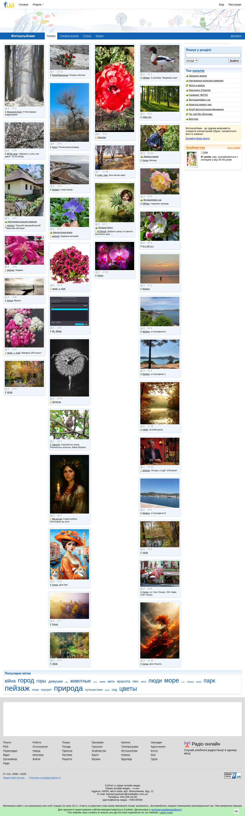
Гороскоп (97, 746)
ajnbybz (9, 225)
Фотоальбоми (129, 750)
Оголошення (40, 746)
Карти (95, 754)
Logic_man (101, 175)
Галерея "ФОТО (197, 94)
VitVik (8, 392)
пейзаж (17, 688)
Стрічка (87, 36)
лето (143, 681)
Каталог (126, 742)
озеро (198, 682)
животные (80, 680)
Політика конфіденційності (45, 777)
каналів (198, 71)
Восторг (192, 118)
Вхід (221, 4)
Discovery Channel (198, 90)
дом (66, 682)
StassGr (55, 444)
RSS (5, 746)
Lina (204, 152)
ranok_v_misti (12, 353)
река (107, 690)
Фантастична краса (61, 232)
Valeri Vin (145, 117)
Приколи (67, 750)
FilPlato (145, 78)
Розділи (37, 4)
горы (41, 680)
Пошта (7, 742)
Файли (36, 759)
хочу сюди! (233, 147)
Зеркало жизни (196, 75)
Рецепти (67, 759)
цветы (128, 688)
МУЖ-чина (11, 154)
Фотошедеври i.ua (198, 99)
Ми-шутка (56, 519)
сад (114, 689)
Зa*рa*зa (55, 402)
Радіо (6, 763)
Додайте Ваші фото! (198, 138)
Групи (154, 759)
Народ (36, 750)
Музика (96, 759)
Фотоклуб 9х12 (13, 112)
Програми (97, 742)
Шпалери (38, 754)
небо (183, 682)
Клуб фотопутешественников (205, 109)
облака (190, 682)
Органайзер (10, 759)
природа (68, 688)
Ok (236, 811)
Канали (100, 36)
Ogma (9, 300)
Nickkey (55, 189)
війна (10, 680)
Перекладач (10, 750)
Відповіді (126, 759)
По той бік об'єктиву (199, 114)
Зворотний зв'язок (13, 777)
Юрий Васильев (59, 75)
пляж (35, 689)
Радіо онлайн (206, 743)
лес (135, 681)
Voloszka (100, 137)
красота (123, 681)
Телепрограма (129, 746)
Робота (37, 742)
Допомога (236, 36)
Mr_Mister (56, 331)
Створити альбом (69, 36)
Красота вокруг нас (199, 104)
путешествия (94, 689)
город (26, 680)
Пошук (66, 742)
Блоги (154, 750)
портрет (46, 689)
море (171, 680)
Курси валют (158, 746)
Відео (6, 754)
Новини (125, 754)
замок (95, 682)
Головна (23, 4)
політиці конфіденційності (166, 809)
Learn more (166, 812)
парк (209, 681)
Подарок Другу (104, 227)
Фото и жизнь (195, 85)
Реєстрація (235, 4)
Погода (66, 746)
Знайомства (195, 147)
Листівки (67, 754)
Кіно (153, 754)
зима (102, 681)
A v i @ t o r (147, 246)
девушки (55, 681)
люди (155, 681)
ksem (53, 147)
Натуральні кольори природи (204, 80)
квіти (111, 681)
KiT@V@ (100, 231)
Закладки (156, 742)
